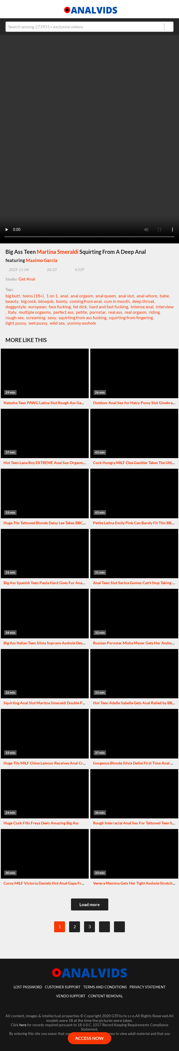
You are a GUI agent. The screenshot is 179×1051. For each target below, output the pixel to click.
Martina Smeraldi (57, 251)
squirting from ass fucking (82, 317)
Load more (89, 904)
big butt (12, 295)
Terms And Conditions (105, 987)
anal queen (105, 295)
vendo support (70, 996)
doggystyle (15, 306)
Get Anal (26, 278)
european (37, 306)
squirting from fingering (131, 317)
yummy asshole (81, 322)
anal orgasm (81, 295)
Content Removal (105, 996)
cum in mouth (117, 301)
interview (165, 306)
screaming (35, 317)
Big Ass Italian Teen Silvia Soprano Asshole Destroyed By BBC (55, 643)
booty (61, 301)
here (22, 1025)
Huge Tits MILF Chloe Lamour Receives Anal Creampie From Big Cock (62, 763)
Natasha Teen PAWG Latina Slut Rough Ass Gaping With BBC (55, 402)
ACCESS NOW (89, 1038)
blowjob (46, 301)
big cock (28, 301)
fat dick (80, 306)
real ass (115, 312)
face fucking (60, 306)
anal (64, 295)
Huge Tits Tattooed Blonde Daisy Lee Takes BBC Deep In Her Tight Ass (62, 522)
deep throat (143, 301)
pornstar (98, 312)
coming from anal (86, 301)
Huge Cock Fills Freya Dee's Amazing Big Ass (41, 823)
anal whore (147, 295)
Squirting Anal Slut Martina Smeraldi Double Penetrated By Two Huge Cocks (68, 702)
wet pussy (38, 322)
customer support (63, 987)
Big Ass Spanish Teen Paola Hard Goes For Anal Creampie (52, 582)
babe (164, 295)
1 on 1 (52, 295)
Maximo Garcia (41, 260)
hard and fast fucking (108, 306)
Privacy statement (147, 987)
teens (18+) (33, 295)
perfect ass (63, 312)
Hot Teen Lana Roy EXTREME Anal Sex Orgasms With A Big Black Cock (64, 462)
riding (154, 312)
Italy (12, 312)
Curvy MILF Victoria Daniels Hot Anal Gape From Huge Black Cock (60, 883)
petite (81, 312)
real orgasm (135, 312)
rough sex (14, 317)
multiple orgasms (35, 312)
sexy (52, 317)
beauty (11, 301)
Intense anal (142, 306)
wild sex (57, 322)
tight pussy (15, 322)
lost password (28, 987)
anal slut (126, 295)
